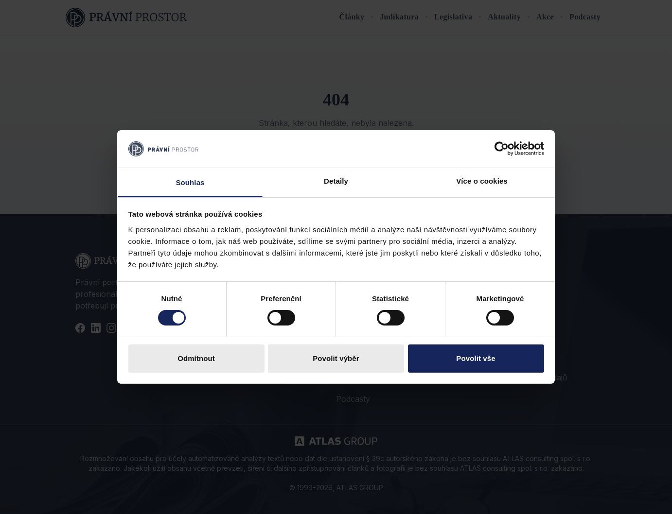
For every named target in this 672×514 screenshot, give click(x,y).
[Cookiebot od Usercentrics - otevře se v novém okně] (501, 148)
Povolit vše (475, 358)
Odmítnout (196, 358)
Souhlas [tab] (190, 182)
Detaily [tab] (336, 181)
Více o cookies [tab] (482, 181)
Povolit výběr (336, 358)
